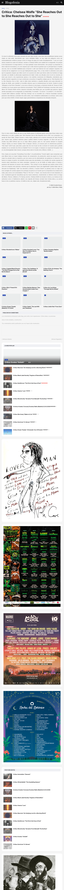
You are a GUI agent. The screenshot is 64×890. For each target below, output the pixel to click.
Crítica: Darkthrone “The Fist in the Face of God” (30, 383)
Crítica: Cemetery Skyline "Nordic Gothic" (51, 250)
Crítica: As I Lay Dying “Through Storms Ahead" (51, 288)
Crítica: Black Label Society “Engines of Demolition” (31, 375)
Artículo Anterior (7, 339)
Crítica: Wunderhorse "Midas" (11, 249)
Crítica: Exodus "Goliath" (20, 836)
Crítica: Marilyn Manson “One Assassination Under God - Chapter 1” (31, 289)
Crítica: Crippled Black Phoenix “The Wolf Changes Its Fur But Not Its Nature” (11, 270)
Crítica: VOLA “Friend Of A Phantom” (9, 288)
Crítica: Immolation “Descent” (22, 774)
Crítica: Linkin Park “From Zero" (53, 306)
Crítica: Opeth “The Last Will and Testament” (31, 307)
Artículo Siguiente (56, 339)
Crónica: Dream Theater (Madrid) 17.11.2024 (9, 307)
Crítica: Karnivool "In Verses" (24, 422)
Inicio (3, 8)
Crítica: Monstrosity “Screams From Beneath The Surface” (33, 398)
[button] (2, 2)
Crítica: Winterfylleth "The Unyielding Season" (26, 782)
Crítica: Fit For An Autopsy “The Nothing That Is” (53, 269)
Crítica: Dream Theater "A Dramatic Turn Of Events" (31, 430)
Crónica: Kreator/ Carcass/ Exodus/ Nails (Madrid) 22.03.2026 (35, 406)
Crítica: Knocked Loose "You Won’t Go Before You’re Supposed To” (31, 251)
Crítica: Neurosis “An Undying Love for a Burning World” (32, 367)
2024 (7, 8)
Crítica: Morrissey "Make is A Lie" (26, 414)
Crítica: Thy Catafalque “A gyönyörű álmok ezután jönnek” (30, 270)
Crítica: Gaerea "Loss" (22, 391)
